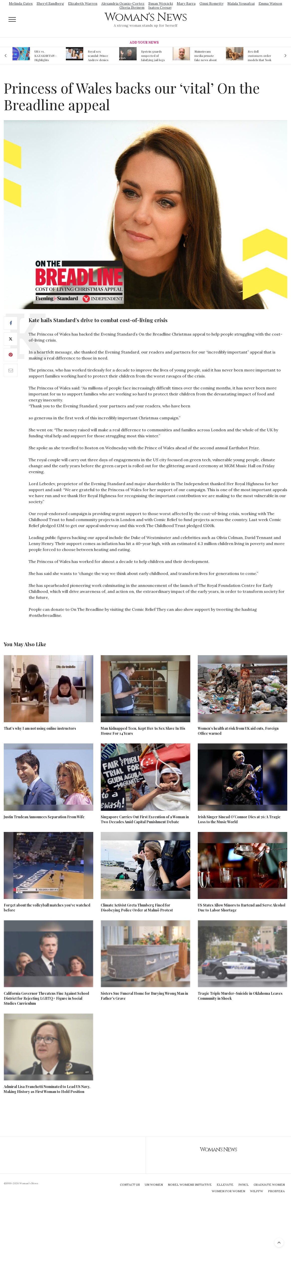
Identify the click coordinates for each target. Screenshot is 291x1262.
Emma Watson (270, 3)
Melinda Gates (21, 3)
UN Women (154, 1184)
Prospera (276, 1191)
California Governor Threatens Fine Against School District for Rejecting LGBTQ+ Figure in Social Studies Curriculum (46, 998)
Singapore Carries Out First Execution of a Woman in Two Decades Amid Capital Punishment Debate (145, 819)
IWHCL (243, 1184)
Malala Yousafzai (241, 3)
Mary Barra (186, 3)
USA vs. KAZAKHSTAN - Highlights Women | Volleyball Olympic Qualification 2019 (46, 55)
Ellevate (225, 1184)
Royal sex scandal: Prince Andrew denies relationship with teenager (99, 55)
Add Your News (144, 42)
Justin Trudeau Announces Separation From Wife (44, 816)
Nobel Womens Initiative (190, 1184)
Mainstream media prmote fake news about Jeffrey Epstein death (205, 55)
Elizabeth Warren (82, 3)
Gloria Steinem (131, 7)
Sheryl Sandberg (50, 3)
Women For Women (228, 1191)
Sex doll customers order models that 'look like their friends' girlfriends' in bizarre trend (259, 55)
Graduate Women (269, 1184)
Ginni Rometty (211, 3)
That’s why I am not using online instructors (40, 728)
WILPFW (256, 1191)
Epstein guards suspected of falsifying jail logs (153, 55)
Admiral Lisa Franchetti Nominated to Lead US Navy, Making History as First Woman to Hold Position (47, 1089)
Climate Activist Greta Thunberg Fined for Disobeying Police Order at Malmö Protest (137, 907)
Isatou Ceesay (160, 7)
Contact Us (130, 1184)
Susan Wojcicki (160, 3)
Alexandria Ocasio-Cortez (122, 3)
